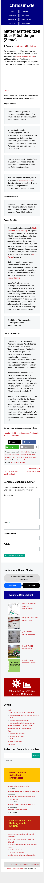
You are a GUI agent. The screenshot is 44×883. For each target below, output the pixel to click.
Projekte (25, 11)
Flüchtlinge (23, 454)
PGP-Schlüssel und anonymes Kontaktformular (28, 606)
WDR (30, 457)
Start (12, 11)
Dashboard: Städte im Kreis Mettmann (23, 723)
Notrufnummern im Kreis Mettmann (19, 728)
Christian (33, 46)
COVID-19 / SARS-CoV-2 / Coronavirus (21, 713)
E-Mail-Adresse (10, 533)
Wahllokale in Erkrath (17, 736)
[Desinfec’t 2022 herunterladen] (14, 651)
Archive (32, 56)
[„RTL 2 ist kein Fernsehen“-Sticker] (14, 637)
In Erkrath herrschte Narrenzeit (18, 810)
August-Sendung (21, 56)
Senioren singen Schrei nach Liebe (33, 471)
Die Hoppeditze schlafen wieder (18, 786)
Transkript (25, 457)
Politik (21, 452)
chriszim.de (22, 5)
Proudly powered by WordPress (15, 868)
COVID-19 (25, 23)
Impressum (11, 744)
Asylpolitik (8, 454)
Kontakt (10, 739)
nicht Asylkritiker (13, 278)
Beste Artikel (12, 15)
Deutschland (15, 454)
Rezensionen (12, 19)
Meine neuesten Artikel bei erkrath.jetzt (18, 775)
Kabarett (7, 457)
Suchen (36, 755)
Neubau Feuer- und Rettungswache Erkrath (20, 823)
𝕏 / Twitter (31, 585)
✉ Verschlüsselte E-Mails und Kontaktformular (22, 578)
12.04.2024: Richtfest (15, 850)
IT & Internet (25, 15)
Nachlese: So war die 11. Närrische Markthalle (23, 791)
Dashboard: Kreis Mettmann (19, 720)
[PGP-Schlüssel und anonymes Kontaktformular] (14, 609)
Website (7, 544)
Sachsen (19, 457)
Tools (9, 731)
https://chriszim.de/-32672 (18, 462)
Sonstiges (12, 23)
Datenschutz (23, 865)
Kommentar (9, 495)
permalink (23, 460)
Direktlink (6, 90)
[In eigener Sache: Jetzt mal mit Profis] (14, 623)
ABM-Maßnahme (25, 180)
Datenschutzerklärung (15, 741)
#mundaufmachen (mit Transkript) (11, 471)
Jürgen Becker (31, 454)
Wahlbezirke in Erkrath (17, 734)
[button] (14, 442)
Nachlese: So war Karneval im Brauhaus (21, 804)
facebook (12, 585)
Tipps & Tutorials (25, 19)
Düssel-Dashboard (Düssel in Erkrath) (20, 726)
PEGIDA (13, 457)
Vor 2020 (26, 452)
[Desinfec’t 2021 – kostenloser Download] (14, 666)
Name (7, 523)
